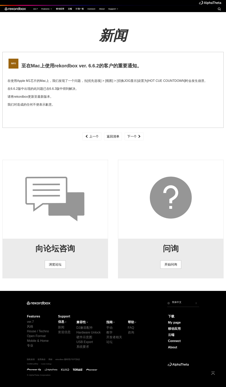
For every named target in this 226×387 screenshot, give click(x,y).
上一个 (92, 136)
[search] (219, 9)
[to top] (213, 373)
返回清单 (113, 136)
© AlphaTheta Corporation (38, 375)
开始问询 (170, 264)
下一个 (134, 136)
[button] (183, 303)
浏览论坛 (55, 264)
